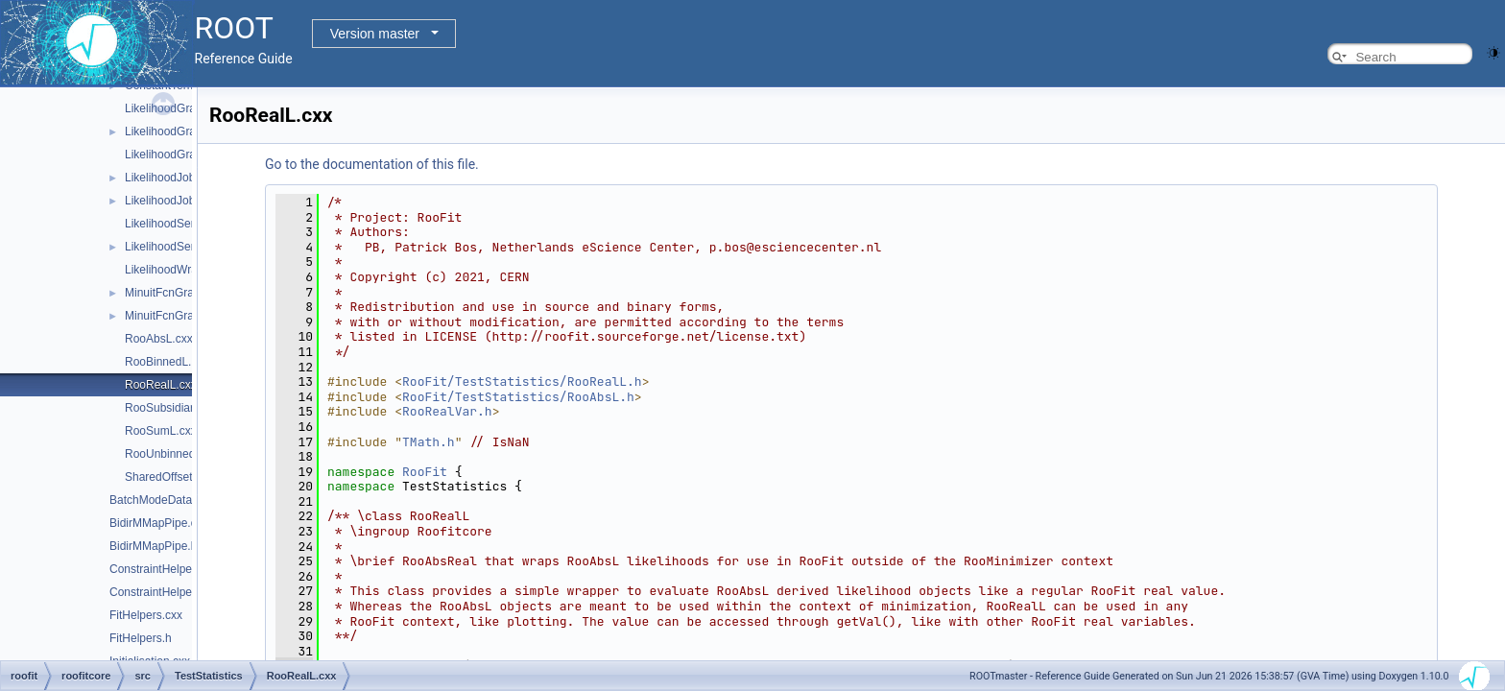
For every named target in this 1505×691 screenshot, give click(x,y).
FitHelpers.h (140, 638)
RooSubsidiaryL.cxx (176, 408)
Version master (374, 33)
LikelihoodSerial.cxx (176, 223)
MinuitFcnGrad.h (167, 315)
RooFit (424, 472)
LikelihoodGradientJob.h (187, 131)
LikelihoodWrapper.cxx (183, 269)
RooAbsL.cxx (159, 339)
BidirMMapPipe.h (153, 546)
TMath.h (428, 442)
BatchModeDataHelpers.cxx (180, 500)
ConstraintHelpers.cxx (165, 569)
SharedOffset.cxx (169, 477)
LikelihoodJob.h (164, 200)
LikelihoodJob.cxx (170, 177)
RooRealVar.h (447, 411)
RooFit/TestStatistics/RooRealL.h (522, 381)
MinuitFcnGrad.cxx (173, 292)
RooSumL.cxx (161, 431)
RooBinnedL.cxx (166, 362)
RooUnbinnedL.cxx (173, 454)
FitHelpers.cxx (145, 615)
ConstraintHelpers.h (160, 592)
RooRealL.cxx (161, 385)
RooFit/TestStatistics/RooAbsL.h (518, 397)
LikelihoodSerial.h (170, 246)
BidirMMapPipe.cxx (158, 523)
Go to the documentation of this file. (372, 164)
